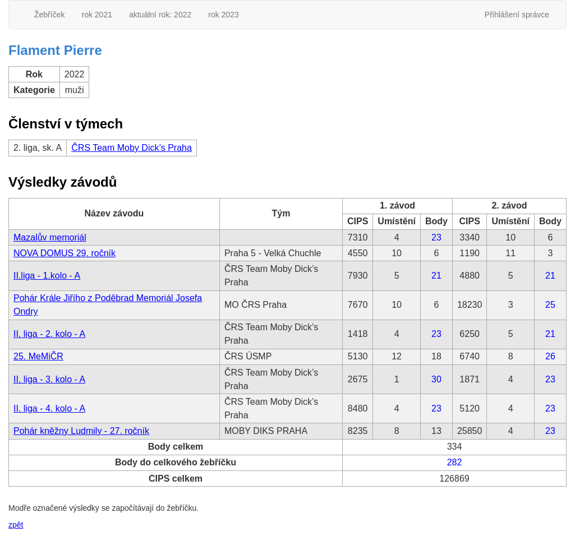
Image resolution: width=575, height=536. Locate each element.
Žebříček (49, 14)
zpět (15, 524)
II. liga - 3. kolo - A (49, 379)
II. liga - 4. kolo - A (49, 408)
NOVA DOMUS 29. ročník (64, 253)
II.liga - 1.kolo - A (46, 275)
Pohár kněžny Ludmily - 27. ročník (81, 431)
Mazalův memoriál (49, 237)
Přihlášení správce (517, 14)
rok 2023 (223, 14)
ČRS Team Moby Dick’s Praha (131, 148)
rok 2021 (96, 14)
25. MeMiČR (38, 356)
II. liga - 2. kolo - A (49, 334)
